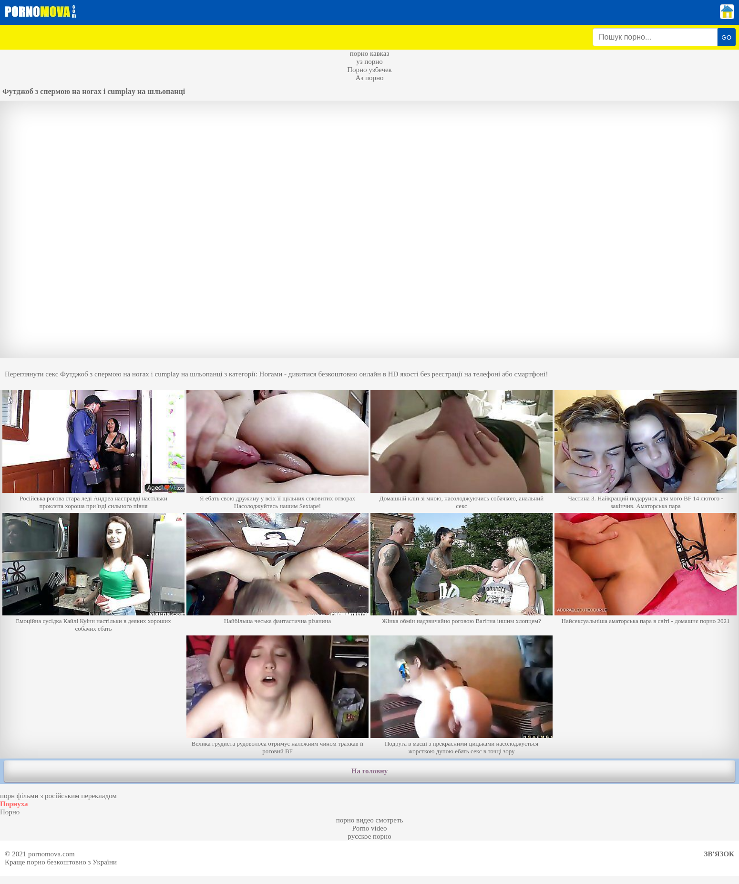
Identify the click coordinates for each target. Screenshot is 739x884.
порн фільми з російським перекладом (58, 796)
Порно (10, 812)
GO (726, 37)
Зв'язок (719, 854)
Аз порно (369, 78)
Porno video (369, 828)
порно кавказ (370, 53)
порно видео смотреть (369, 820)
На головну (369, 771)
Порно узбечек (369, 69)
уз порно (369, 61)
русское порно (369, 836)
